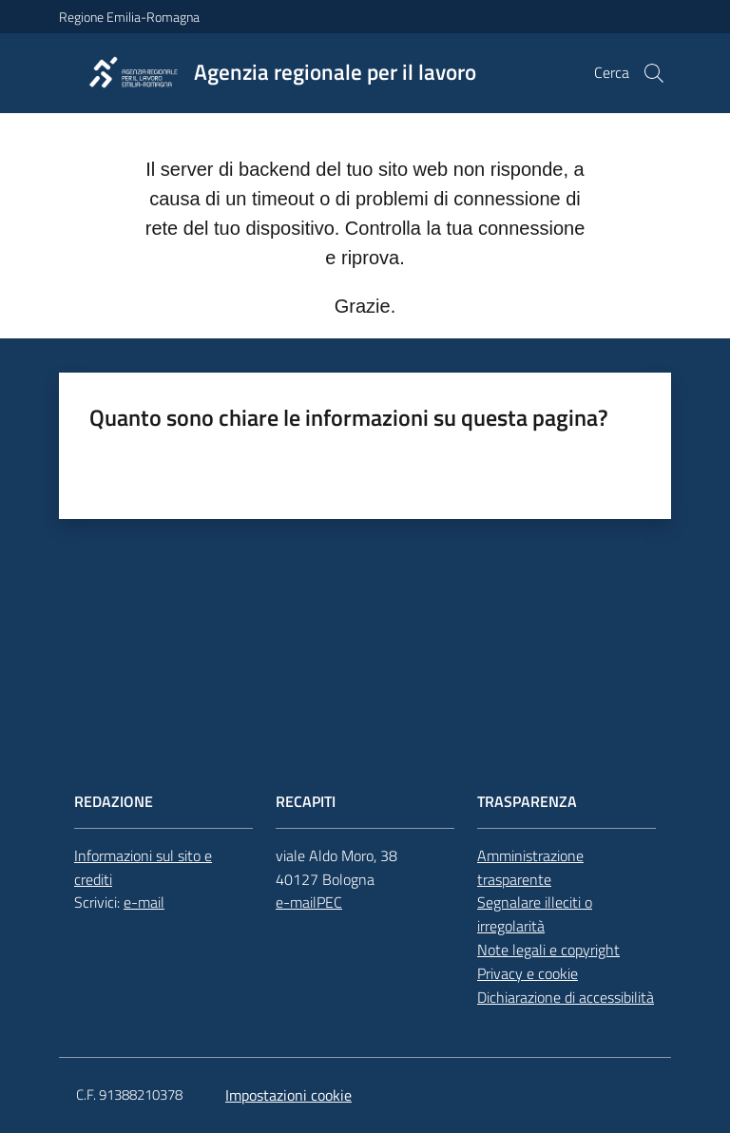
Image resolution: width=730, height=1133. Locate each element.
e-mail (144, 902)
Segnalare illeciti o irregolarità (534, 914)
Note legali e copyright (548, 949)
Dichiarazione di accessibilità (565, 997)
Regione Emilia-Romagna (129, 17)
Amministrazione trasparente (530, 867)
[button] (654, 73)
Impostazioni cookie (288, 1095)
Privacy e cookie (527, 973)
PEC (329, 902)
